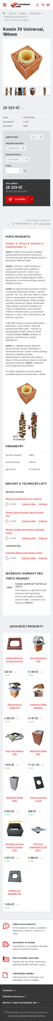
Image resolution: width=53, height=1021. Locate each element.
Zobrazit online (29, 504)
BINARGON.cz (38, 1015)
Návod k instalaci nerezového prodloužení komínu (25, 531)
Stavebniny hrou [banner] (20, 5)
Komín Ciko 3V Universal (15, 16)
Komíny (22, 13)
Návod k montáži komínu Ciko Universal (24, 499)
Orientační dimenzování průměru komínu (24, 553)
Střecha (12, 13)
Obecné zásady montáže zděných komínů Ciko (25, 514)
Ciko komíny (35, 13)
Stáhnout (43, 504)
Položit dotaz (42, 223)
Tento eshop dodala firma (20, 1015)
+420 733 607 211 (21, 223)
